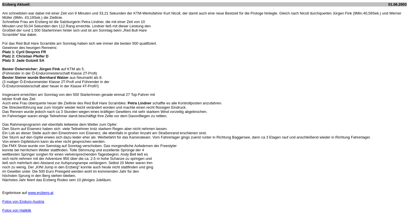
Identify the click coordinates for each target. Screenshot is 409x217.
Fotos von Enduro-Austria (23, 201)
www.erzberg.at (40, 193)
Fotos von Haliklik (16, 210)
